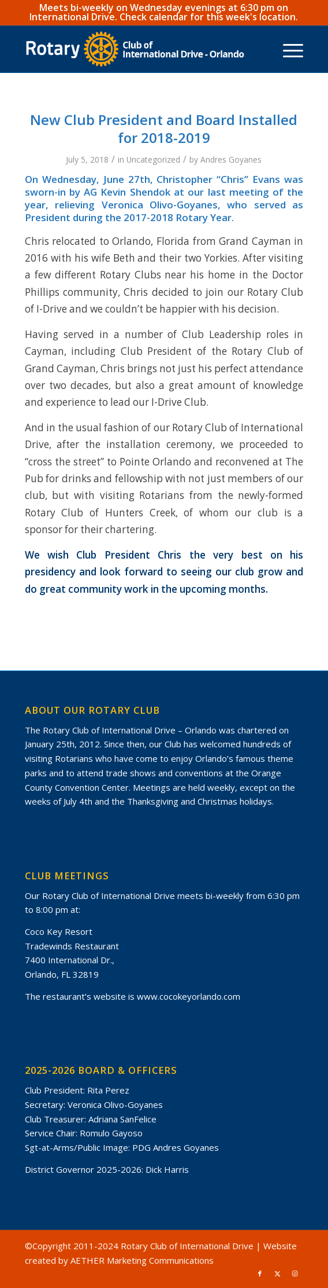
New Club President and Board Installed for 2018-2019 (163, 128)
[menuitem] (287, 49)
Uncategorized (153, 159)
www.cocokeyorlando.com (188, 996)
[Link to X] (277, 1273)
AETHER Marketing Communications (142, 1260)
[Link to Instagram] (294, 1273)
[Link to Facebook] (260, 1273)
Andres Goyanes (231, 159)
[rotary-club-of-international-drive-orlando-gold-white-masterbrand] (136, 49)
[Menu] (287, 49)
